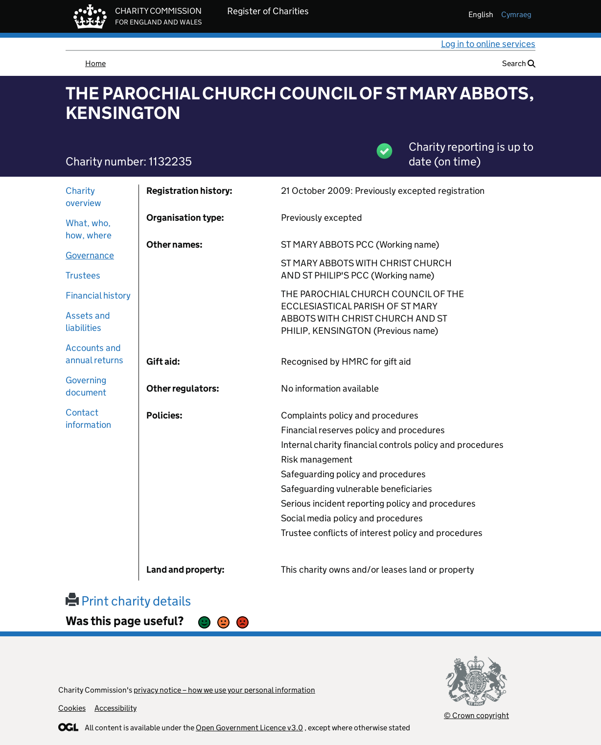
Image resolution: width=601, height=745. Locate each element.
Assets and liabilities (88, 321)
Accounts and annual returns (94, 354)
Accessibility (115, 708)
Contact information (88, 418)
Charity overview (83, 197)
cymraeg (516, 14)
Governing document (86, 386)
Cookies (72, 708)
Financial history (98, 295)
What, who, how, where (89, 229)
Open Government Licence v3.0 (249, 727)
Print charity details (128, 601)
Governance (90, 255)
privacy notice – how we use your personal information (224, 690)
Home (95, 63)
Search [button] (518, 63)
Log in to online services (488, 43)
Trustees (83, 275)
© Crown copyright (476, 715)
